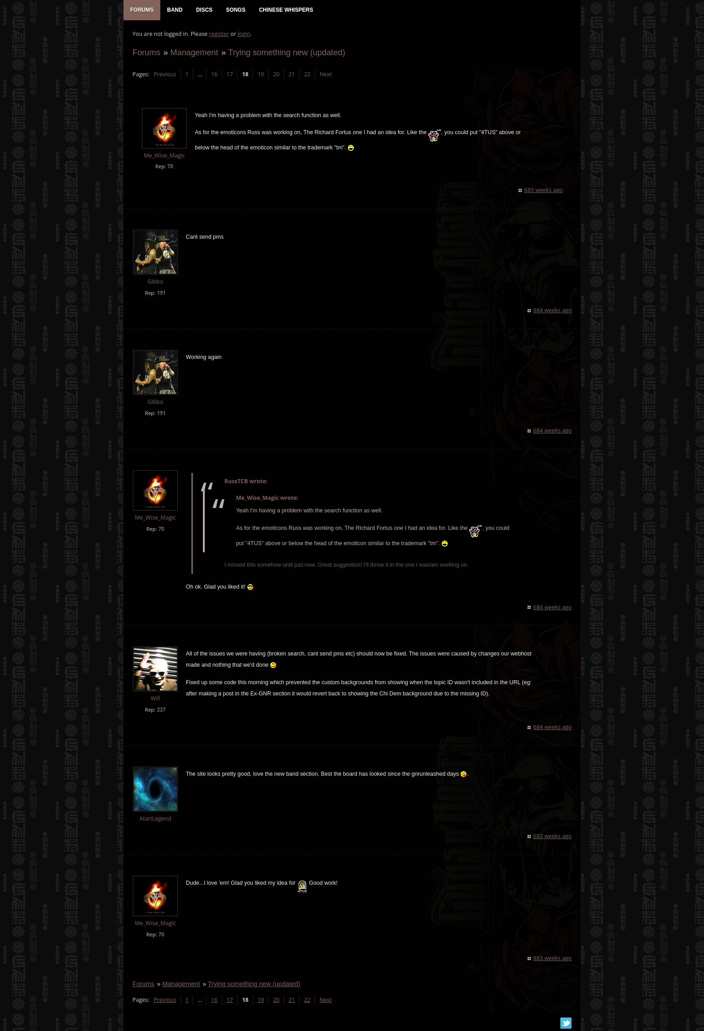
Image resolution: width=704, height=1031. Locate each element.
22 (307, 74)
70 (170, 166)
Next (326, 74)
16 (214, 74)
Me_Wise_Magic (164, 155)
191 (161, 292)
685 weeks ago (543, 190)
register (219, 34)
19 (261, 74)
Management (194, 52)
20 (276, 74)
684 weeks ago (552, 310)
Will (155, 698)
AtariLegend (156, 818)
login (244, 34)
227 (161, 709)
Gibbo (155, 281)
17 (230, 74)
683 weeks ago (552, 836)
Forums (146, 52)
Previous (165, 74)
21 (292, 74)
